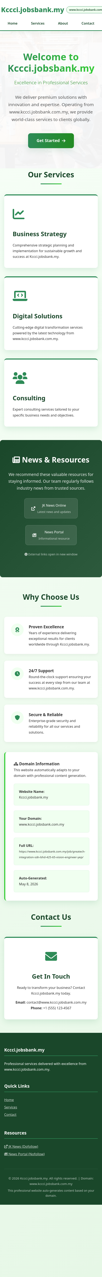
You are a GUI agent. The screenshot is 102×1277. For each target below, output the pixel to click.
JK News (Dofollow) (21, 1146)
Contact (88, 23)
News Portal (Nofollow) (24, 1154)
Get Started (51, 140)
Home (13, 23)
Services (38, 23)
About (63, 23)
